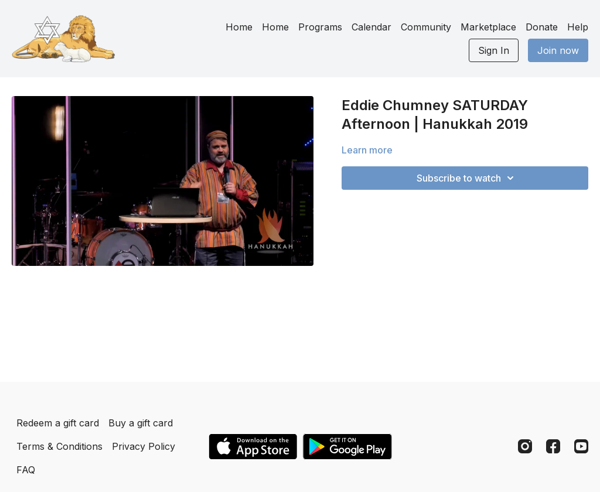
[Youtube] (581, 446)
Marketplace (488, 27)
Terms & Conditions (59, 446)
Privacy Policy (143, 446)
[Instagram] (525, 446)
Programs (320, 27)
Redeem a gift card (57, 423)
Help (577, 27)
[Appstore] (253, 446)
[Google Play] (347, 446)
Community (426, 27)
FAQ (25, 470)
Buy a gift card (140, 423)
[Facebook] (553, 446)
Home (239, 27)
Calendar (371, 27)
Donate (542, 27)
